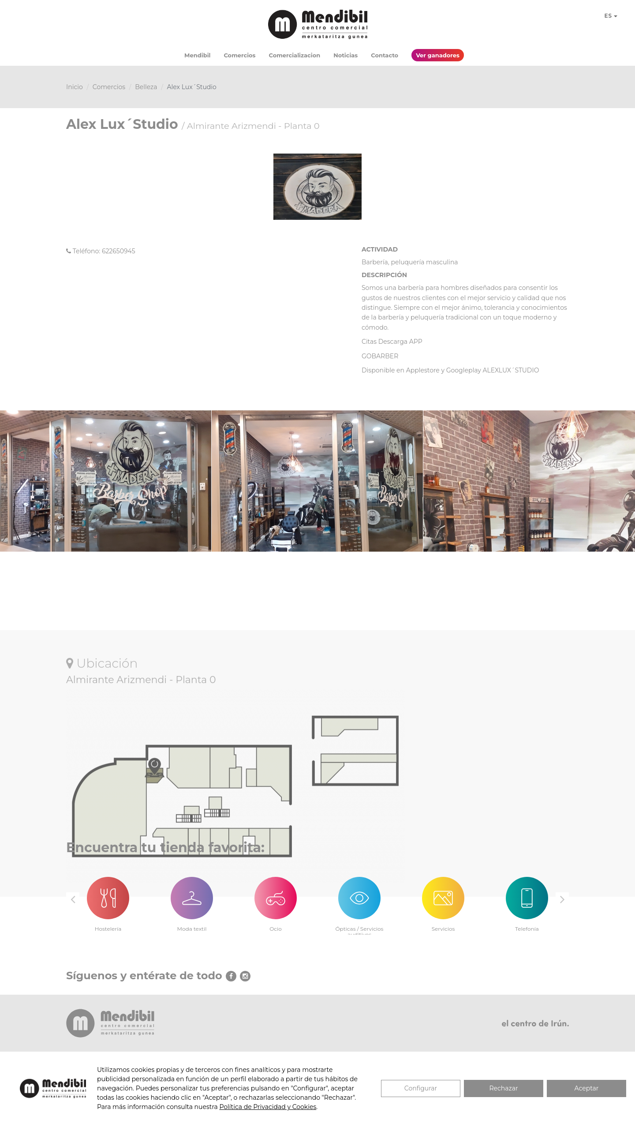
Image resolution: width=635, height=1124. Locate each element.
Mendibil (197, 55)
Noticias (345, 55)
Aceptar (587, 1088)
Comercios (239, 55)
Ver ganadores (437, 55)
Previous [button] (72, 899)
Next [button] (562, 899)
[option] (108, 899)
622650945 (118, 251)
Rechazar (503, 1088)
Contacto (384, 55)
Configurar (420, 1088)
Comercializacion (295, 55)
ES (610, 15)
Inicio (74, 87)
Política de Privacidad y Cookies (267, 1107)
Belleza (146, 87)
